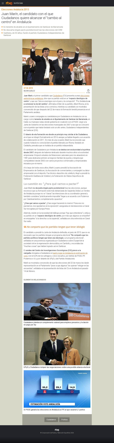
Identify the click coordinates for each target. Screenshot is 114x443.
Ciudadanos (58, 96)
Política (64, 420)
